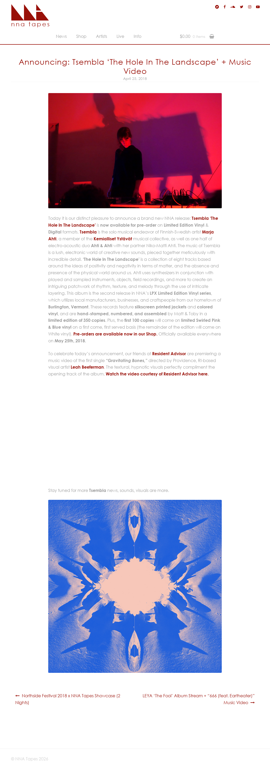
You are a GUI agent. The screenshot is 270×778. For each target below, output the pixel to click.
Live (120, 36)
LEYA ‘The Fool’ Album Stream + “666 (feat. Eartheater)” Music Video (199, 699)
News (61, 36)
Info (137, 36)
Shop (81, 36)
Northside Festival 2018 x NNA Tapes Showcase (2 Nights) (67, 699)
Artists (101, 36)
